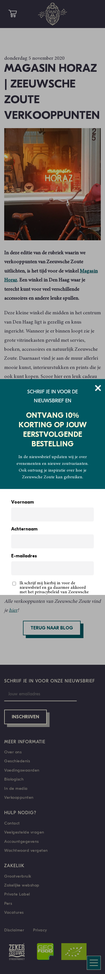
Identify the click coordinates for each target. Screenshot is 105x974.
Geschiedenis (17, 761)
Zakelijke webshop (21, 885)
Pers (8, 903)
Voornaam (22, 502)
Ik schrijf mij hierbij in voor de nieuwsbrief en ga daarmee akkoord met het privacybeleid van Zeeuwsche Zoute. (54, 590)
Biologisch (14, 779)
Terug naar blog (52, 628)
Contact (12, 823)
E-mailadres (24, 556)
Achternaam (24, 529)
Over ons (13, 752)
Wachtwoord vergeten (26, 850)
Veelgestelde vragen (24, 832)
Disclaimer (14, 930)
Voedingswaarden (21, 770)
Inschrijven (25, 717)
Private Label (17, 894)
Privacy (40, 930)
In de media (16, 788)
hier (13, 610)
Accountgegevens (21, 841)
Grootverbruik (17, 876)
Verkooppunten (19, 797)
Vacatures (14, 912)
